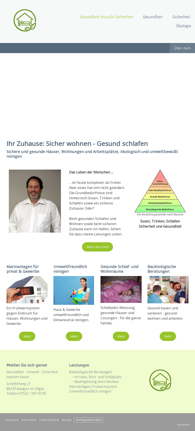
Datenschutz (29, 420)
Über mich (182, 48)
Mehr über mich (97, 247)
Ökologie (183, 25)
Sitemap (66, 420)
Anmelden (183, 424)
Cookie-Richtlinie (49, 420)
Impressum (12, 420)
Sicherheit (181, 16)
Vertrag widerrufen (88, 420)
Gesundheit (152, 16)
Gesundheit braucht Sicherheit (106, 16)
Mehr (27, 336)
